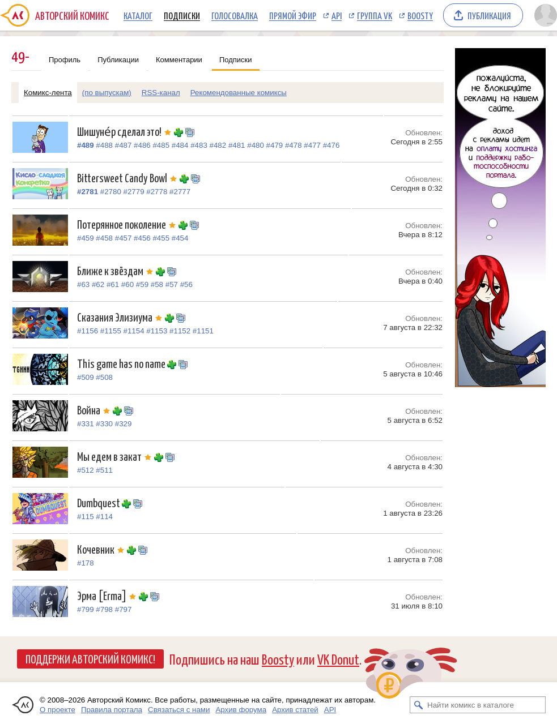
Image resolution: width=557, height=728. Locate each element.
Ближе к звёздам (116, 270)
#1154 (134, 331)
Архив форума (240, 709)
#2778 (156, 191)
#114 (104, 516)
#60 (127, 284)
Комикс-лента (48, 92)
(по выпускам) (106, 92)
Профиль (64, 59)
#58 (157, 284)
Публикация (489, 15)
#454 (180, 238)
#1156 (87, 331)
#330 (104, 423)
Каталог (138, 15)
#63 (83, 284)
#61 (113, 284)
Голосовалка (234, 15)
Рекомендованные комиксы (238, 92)
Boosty (420, 15)
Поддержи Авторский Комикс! (90, 658)
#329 (123, 423)
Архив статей (295, 709)
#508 (104, 377)
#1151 (203, 331)
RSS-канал (161, 92)
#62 (98, 284)
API (336, 15)
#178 (85, 563)
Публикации (118, 59)
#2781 (87, 191)
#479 (274, 145)
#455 (160, 238)
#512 (85, 470)
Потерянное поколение (127, 224)
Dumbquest (99, 502)
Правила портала (111, 709)
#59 (142, 284)
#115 (85, 516)
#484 (180, 145)
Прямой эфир (292, 15)
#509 (85, 377)
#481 (236, 145)
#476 (331, 145)
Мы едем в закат (115, 456)
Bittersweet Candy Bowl (128, 177)
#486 (142, 145)
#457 (123, 238)
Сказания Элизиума (121, 317)
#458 (104, 238)
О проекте (57, 709)
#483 (198, 145)
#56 (186, 284)
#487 (123, 145)
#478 (293, 145)
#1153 (156, 331)
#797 (123, 609)
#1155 (110, 331)
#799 (85, 609)
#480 (255, 145)
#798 (104, 609)
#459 (85, 238)
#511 (104, 470)
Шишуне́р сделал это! (125, 131)
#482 (218, 145)
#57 (171, 284)
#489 (85, 145)
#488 (104, 145)
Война (95, 409)
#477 (312, 145)
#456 (142, 238)
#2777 (179, 191)
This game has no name (122, 363)
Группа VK (374, 15)
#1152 (179, 331)
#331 (85, 423)
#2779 (134, 191)
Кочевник (102, 549)
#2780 (110, 191)
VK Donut (338, 658)
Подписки (182, 15)
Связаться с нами (179, 709)
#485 (160, 145)
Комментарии (179, 59)
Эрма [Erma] (108, 595)
